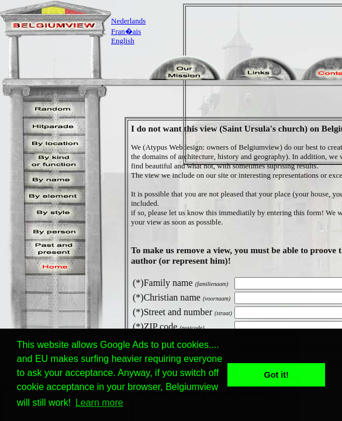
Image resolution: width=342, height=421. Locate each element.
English (122, 40)
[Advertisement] (266, 84)
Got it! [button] (276, 374)
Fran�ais (126, 31)
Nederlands (128, 20)
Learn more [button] (99, 403)
